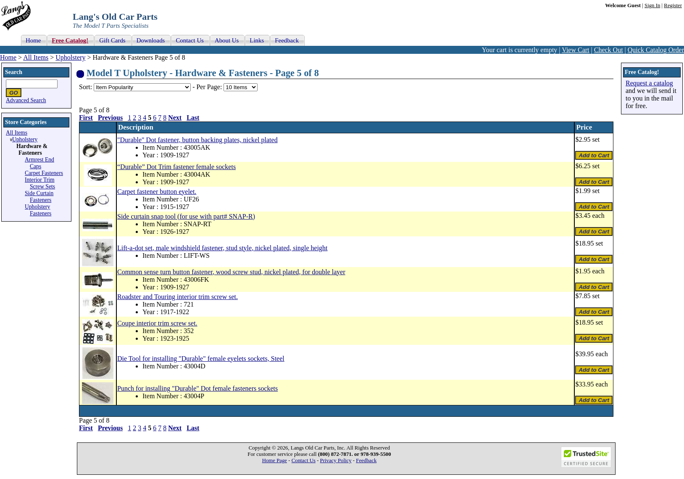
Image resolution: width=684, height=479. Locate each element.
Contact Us (304, 460)
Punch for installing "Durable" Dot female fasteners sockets (197, 388)
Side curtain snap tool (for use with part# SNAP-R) (186, 216)
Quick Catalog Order (656, 49)
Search (13, 72)
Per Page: (210, 86)
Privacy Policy (336, 460)
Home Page (274, 460)
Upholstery (70, 57)
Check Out (608, 49)
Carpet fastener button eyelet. (156, 191)
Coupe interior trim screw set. (157, 323)
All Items (35, 57)
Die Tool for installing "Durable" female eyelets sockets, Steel (200, 358)
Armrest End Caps (39, 162)
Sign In (652, 5)
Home (8, 57)
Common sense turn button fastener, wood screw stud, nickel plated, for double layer (231, 271)
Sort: (85, 86)
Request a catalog (649, 83)
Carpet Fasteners (44, 173)
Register (673, 5)
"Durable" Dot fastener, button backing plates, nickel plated (197, 139)
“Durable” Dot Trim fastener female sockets (176, 166)
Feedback (366, 460)
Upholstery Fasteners (38, 210)
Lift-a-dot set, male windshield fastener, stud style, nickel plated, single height (222, 247)
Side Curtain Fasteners (39, 196)
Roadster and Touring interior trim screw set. (177, 296)
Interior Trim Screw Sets (40, 183)
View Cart (575, 49)
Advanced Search (26, 100)
